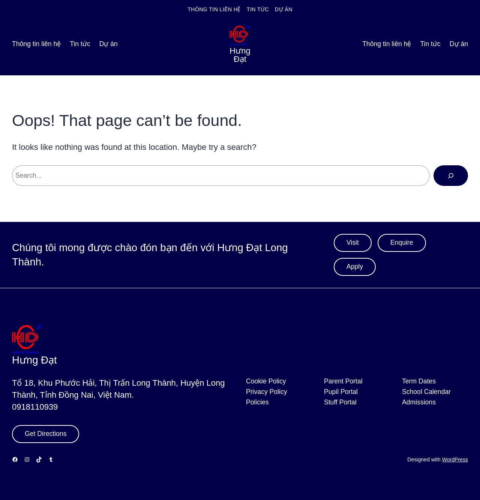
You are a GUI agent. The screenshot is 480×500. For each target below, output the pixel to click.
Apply (354, 266)
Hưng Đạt (240, 55)
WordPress (455, 460)
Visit (352, 242)
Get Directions (45, 433)
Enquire (401, 242)
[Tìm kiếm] (451, 175)
